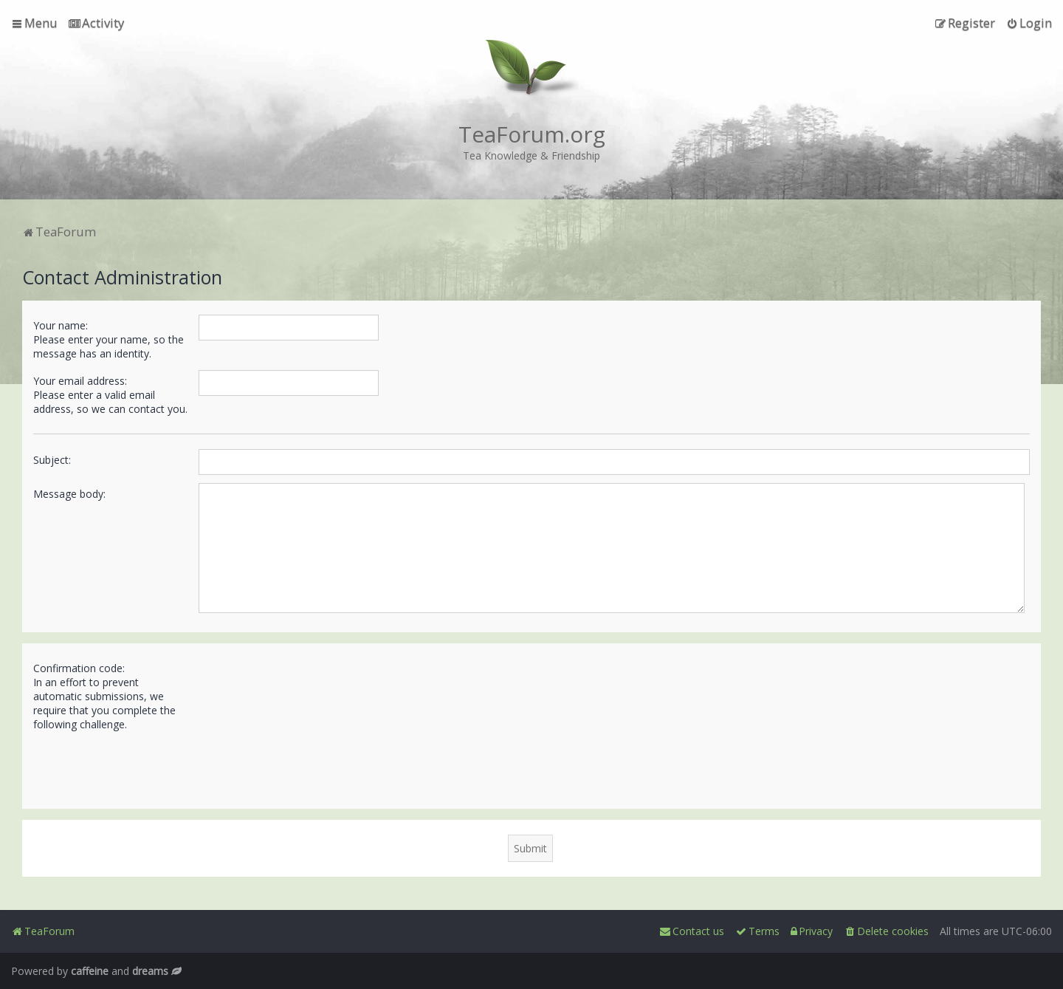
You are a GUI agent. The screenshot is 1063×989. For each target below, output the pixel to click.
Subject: (52, 460)
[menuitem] (96, 23)
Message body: (69, 494)
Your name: (60, 325)
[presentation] (311, 764)
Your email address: (80, 381)
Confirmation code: (79, 668)
